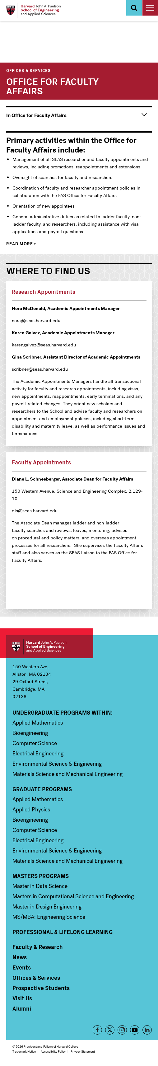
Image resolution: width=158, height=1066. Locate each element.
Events (21, 967)
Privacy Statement (83, 1052)
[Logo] (33, 10)
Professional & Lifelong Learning (62, 932)
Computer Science (34, 743)
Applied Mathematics (37, 723)
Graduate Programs (42, 789)
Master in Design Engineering (46, 906)
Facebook (97, 1030)
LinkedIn (147, 1030)
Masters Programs (40, 876)
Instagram (122, 1030)
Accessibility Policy (53, 1052)
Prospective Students (41, 988)
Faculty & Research (37, 947)
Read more (19, 244)
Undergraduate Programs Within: (62, 712)
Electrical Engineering (37, 753)
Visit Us (22, 998)
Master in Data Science (39, 886)
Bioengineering (30, 733)
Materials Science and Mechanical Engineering (67, 774)
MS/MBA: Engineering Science (48, 917)
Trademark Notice (24, 1052)
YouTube (134, 1030)
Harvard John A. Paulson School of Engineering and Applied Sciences (49, 646)
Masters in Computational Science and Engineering (73, 896)
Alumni (21, 1008)
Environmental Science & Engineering (57, 764)
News (19, 957)
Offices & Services (28, 70)
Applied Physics (31, 809)
